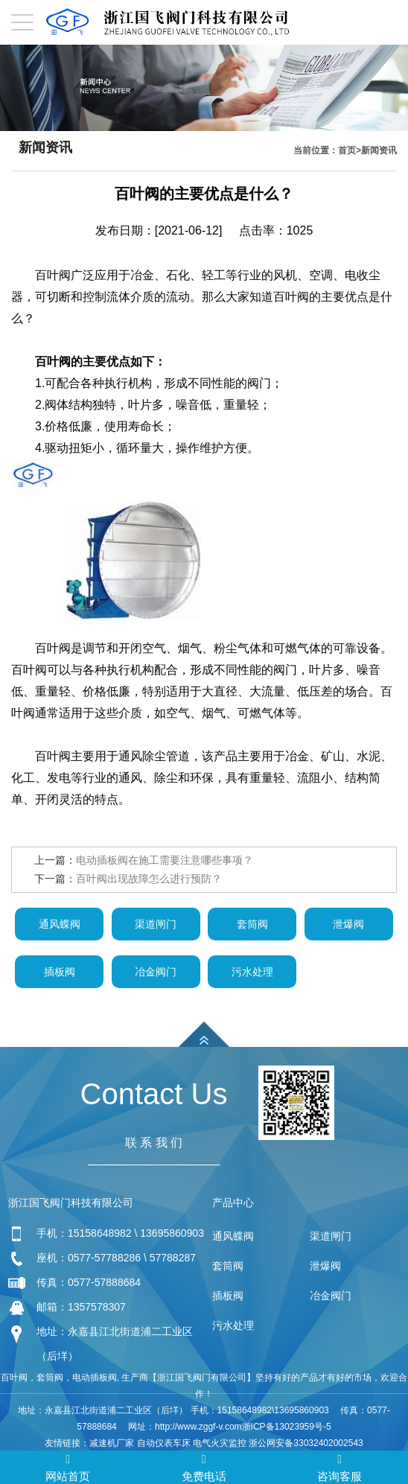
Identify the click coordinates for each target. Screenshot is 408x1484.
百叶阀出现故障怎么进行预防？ (149, 879)
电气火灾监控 (219, 1443)
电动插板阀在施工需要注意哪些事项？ (164, 860)
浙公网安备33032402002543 (306, 1443)
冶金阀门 (155, 972)
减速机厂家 (111, 1443)
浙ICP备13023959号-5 (286, 1426)
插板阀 (59, 972)
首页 (347, 150)
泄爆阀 (348, 924)
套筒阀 (252, 924)
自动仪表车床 (164, 1443)
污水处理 (252, 972)
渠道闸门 (155, 924)
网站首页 (68, 1467)
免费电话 (203, 1467)
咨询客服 (339, 1467)
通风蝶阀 (59, 924)
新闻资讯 (379, 150)
